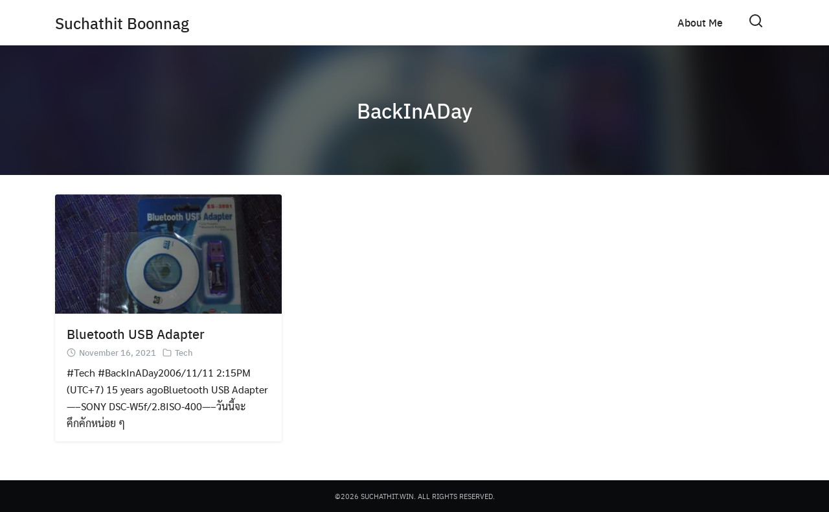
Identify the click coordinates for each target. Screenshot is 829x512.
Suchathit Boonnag (122, 23)
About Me (700, 22)
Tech (184, 352)
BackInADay (414, 110)
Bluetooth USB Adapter (136, 333)
